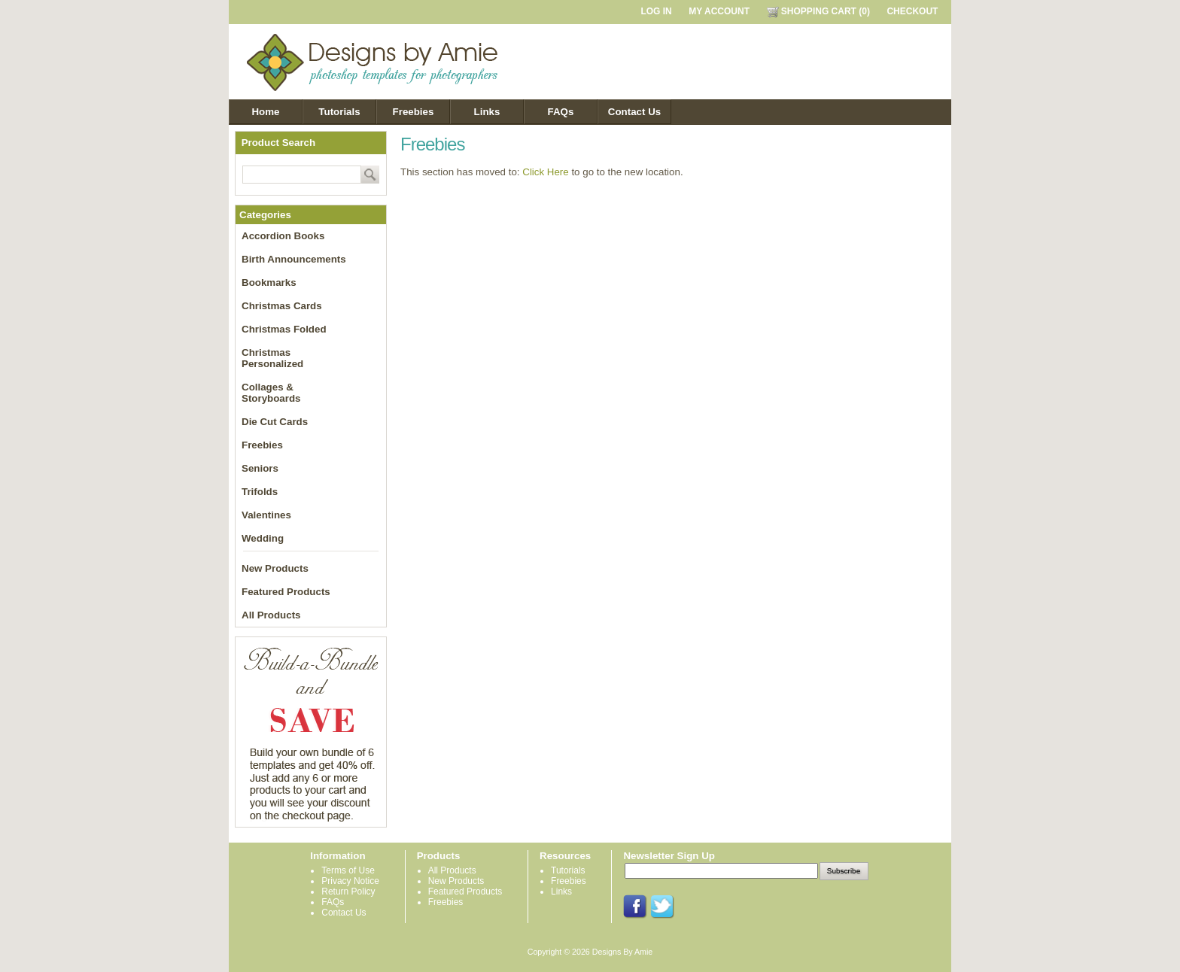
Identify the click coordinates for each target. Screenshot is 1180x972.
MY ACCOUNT (719, 11)
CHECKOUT (912, 11)
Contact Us (634, 111)
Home (265, 111)
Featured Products (286, 591)
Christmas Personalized (272, 358)
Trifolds (260, 491)
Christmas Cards (282, 305)
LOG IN (655, 11)
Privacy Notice (350, 881)
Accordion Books (283, 235)
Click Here (545, 172)
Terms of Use (348, 870)
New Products (275, 568)
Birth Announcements (294, 259)
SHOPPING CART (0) (818, 11)
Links (487, 111)
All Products (271, 615)
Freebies (413, 111)
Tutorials (339, 111)
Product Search (279, 142)
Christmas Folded (284, 329)
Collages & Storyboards (271, 392)
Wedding (263, 538)
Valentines (266, 515)
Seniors (260, 468)
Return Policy (348, 891)
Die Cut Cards (275, 421)
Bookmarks (269, 282)
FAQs (561, 111)
